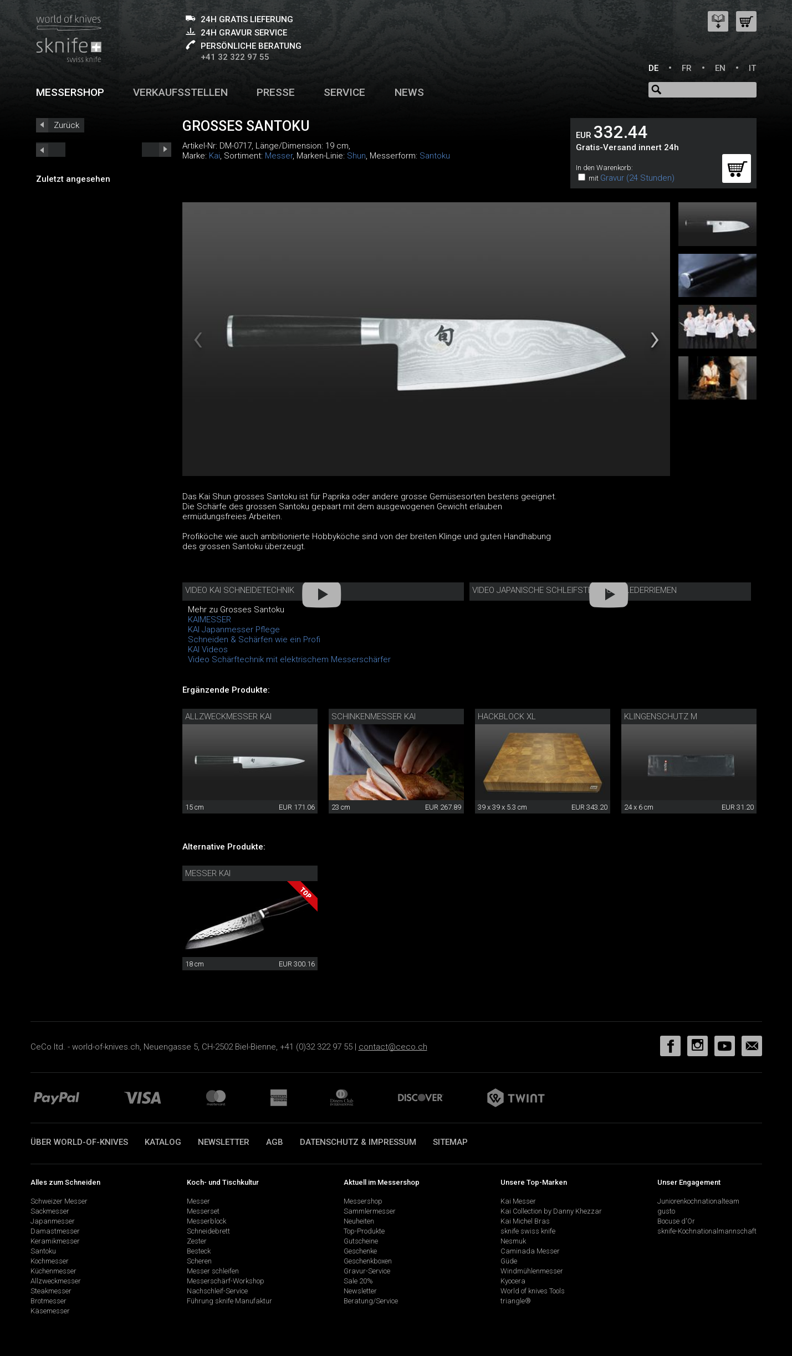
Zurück (66, 125)
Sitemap (450, 1142)
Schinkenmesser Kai (373, 717)
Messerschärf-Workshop (225, 1281)
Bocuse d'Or (676, 1221)
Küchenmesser (53, 1271)
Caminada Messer (530, 1251)
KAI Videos (208, 649)
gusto (666, 1211)
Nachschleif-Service (217, 1291)
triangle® (515, 1301)
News (409, 92)
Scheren (199, 1261)
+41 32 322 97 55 (235, 57)
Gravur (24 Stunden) (637, 178)
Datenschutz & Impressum (358, 1142)
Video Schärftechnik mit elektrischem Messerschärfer (289, 659)
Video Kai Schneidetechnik (239, 590)
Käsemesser (50, 1311)
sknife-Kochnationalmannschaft (707, 1231)
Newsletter (223, 1142)
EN (720, 68)
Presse (276, 92)
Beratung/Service (371, 1301)
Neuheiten (359, 1221)
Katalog (163, 1142)
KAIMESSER (209, 620)
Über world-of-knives (79, 1142)
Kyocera (512, 1281)
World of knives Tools (532, 1291)
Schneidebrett (208, 1231)
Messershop (70, 92)
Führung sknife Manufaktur (229, 1301)
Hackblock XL (507, 717)
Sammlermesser (370, 1211)
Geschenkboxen (368, 1261)
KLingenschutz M (660, 717)
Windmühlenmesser (531, 1271)
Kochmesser (49, 1261)
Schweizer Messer (59, 1201)
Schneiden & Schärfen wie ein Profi (254, 639)
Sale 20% (358, 1281)
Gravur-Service (367, 1271)
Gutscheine (361, 1241)
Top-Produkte (364, 1231)
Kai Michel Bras (525, 1221)
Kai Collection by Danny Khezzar (551, 1211)
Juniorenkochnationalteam (698, 1201)
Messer (279, 156)
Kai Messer (518, 1201)
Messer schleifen (213, 1271)
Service (344, 92)
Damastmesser (55, 1231)
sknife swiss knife (527, 1231)
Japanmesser (52, 1221)
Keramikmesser (55, 1241)
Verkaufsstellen (180, 92)
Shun (356, 156)
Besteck (199, 1251)
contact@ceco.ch (393, 1047)
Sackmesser (49, 1211)
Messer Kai (208, 873)
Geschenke (360, 1251)
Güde (508, 1261)
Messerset (203, 1211)
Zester (197, 1241)
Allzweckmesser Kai (228, 717)
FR (687, 68)
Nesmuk (513, 1241)
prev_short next (156, 149)
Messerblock (206, 1221)
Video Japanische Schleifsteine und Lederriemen (574, 590)
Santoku (435, 156)
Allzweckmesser (55, 1281)
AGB (274, 1142)
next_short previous (50, 149)
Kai (214, 156)
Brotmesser (48, 1301)
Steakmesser (50, 1291)
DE (653, 68)
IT (752, 68)
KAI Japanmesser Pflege (234, 629)
